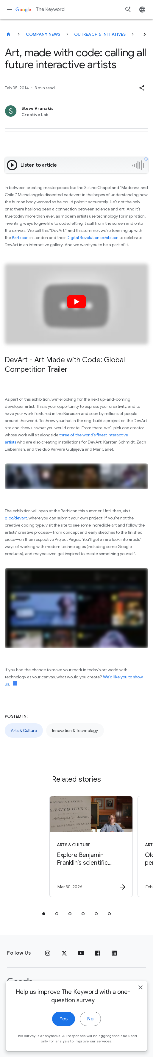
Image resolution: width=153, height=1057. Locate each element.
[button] (141, 87)
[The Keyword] (8, 34)
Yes (64, 1038)
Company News (43, 34)
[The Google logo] (20, 982)
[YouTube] (81, 953)
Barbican (20, 237)
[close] (140, 1006)
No (90, 1038)
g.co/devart (16, 518)
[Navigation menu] (9, 9)
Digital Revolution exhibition (92, 237)
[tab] (43, 913)
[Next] (145, 34)
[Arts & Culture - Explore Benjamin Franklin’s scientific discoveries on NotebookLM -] (75, 846)
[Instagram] (47, 953)
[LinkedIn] (114, 953)
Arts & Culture (24, 730)
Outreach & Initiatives (100, 34)
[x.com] (64, 953)
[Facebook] (97, 953)
